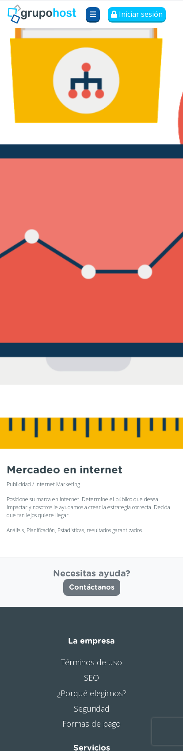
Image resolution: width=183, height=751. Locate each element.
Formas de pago (91, 723)
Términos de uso (91, 662)
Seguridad (92, 708)
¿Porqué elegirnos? (91, 693)
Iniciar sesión (137, 14)
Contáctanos (91, 587)
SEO (91, 677)
